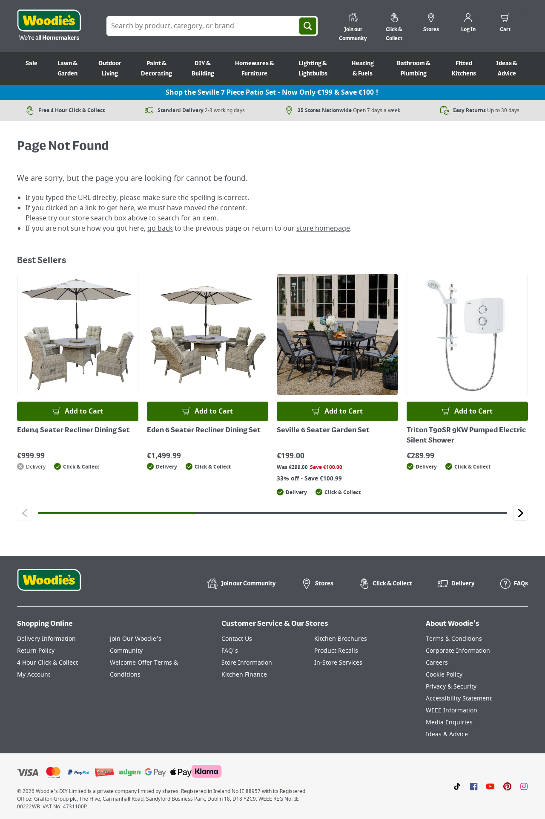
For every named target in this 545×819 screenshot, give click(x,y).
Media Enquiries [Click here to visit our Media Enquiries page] (449, 722)
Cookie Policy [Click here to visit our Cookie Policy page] (444, 674)
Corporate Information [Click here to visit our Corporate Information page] (458, 650)
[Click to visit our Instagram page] (524, 786)
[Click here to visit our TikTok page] (457, 786)
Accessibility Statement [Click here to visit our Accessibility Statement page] (459, 698)
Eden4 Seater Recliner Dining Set (73, 430)
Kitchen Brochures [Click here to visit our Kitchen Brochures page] (340, 638)
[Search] (308, 26)
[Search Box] (212, 26)
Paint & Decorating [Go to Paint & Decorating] (156, 68)
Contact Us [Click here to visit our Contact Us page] (236, 638)
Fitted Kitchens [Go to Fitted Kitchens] (464, 68)
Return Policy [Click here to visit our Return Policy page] (35, 650)
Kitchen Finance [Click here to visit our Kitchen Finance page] (244, 674)
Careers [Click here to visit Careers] (437, 662)
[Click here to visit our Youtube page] (490, 786)
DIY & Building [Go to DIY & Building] (203, 68)
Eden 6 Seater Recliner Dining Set (204, 430)
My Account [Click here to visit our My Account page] (33, 674)
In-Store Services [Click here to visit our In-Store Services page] (338, 662)
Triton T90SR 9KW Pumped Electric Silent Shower (466, 435)
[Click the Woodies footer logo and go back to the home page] (49, 585)
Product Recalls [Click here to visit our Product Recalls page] (336, 650)
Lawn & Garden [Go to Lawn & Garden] (67, 68)
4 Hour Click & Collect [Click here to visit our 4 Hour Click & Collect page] (47, 662)
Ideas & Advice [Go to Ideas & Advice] (506, 68)
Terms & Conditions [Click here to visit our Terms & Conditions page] (454, 638)
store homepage (323, 228)
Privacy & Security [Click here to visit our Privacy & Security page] (451, 686)
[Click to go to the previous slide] (24, 513)
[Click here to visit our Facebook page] (474, 786)
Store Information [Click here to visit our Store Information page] (246, 662)
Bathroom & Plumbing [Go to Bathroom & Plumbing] (413, 68)
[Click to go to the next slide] (520, 513)
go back (160, 228)
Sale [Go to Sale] (31, 63)
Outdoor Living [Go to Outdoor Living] (109, 68)
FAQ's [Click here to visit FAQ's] (229, 650)
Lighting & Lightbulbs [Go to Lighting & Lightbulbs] (312, 68)
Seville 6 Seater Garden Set (323, 430)
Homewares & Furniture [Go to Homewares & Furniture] (254, 68)
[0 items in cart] (505, 24)
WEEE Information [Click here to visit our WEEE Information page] (451, 710)
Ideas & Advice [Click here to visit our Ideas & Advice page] (447, 734)
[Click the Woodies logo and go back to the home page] (49, 26)
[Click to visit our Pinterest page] (507, 786)
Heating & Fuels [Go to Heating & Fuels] (363, 68)
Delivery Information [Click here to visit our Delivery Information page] (46, 638)
